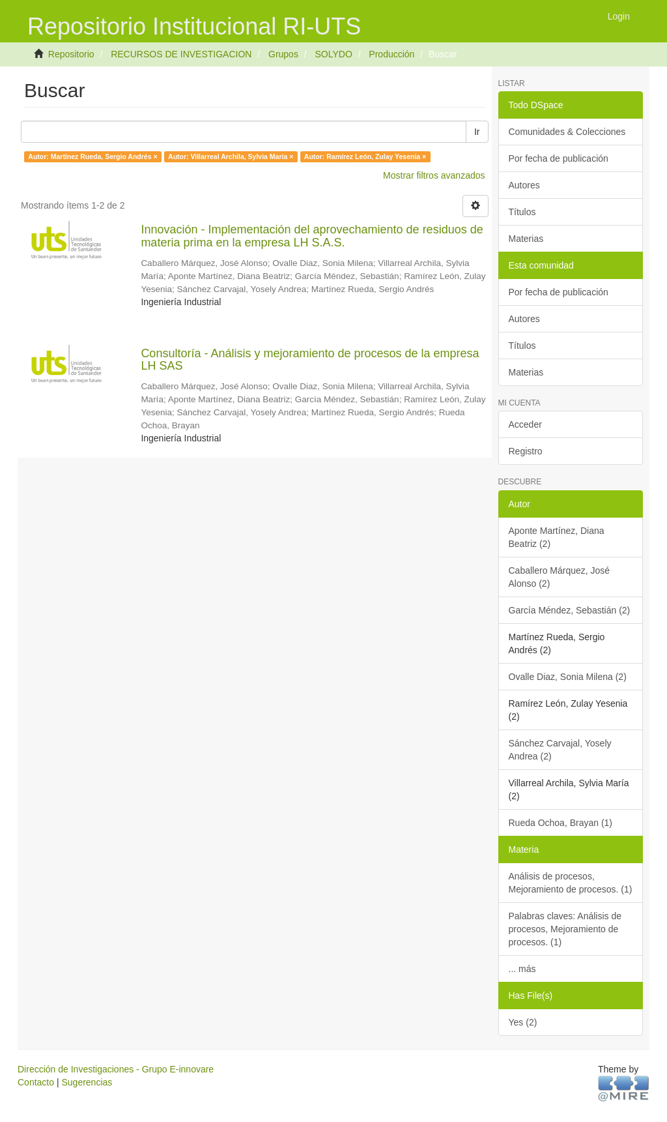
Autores (524, 185)
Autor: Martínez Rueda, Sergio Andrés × (92, 156)
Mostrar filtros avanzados (434, 175)
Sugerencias (86, 1082)
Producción (391, 54)
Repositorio (71, 54)
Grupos (283, 54)
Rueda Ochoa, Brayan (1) (561, 823)
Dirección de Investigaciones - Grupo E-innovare (116, 1069)
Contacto (36, 1082)
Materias (526, 238)
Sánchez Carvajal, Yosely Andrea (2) (560, 749)
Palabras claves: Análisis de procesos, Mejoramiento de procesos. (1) (565, 929)
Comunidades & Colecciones (567, 131)
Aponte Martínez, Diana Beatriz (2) (556, 537)
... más (522, 969)
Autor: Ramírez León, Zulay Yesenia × (365, 156)
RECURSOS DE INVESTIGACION (181, 54)
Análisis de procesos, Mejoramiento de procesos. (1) (570, 882)
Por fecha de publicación (558, 158)
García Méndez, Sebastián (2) (570, 610)
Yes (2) (523, 1022)
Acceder (525, 424)
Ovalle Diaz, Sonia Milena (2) (568, 677)
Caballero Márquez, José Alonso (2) (559, 577)
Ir (477, 131)
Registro (526, 451)
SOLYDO (333, 54)
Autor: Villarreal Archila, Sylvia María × (230, 156)
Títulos (522, 212)
